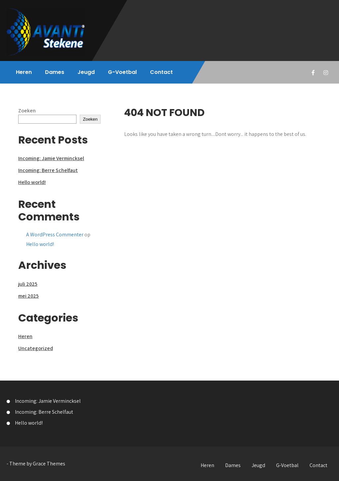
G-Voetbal (122, 72)
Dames (54, 72)
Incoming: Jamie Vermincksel (51, 158)
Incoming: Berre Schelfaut (48, 170)
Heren (24, 72)
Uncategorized (35, 348)
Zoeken (27, 110)
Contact (161, 72)
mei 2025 (28, 295)
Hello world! (32, 182)
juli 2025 (27, 283)
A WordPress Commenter (54, 234)
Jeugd (86, 72)
